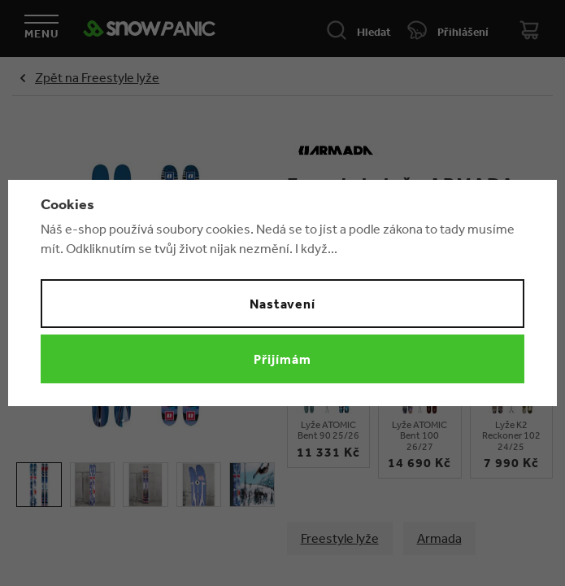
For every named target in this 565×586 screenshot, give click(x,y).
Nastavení (283, 303)
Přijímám (282, 359)
